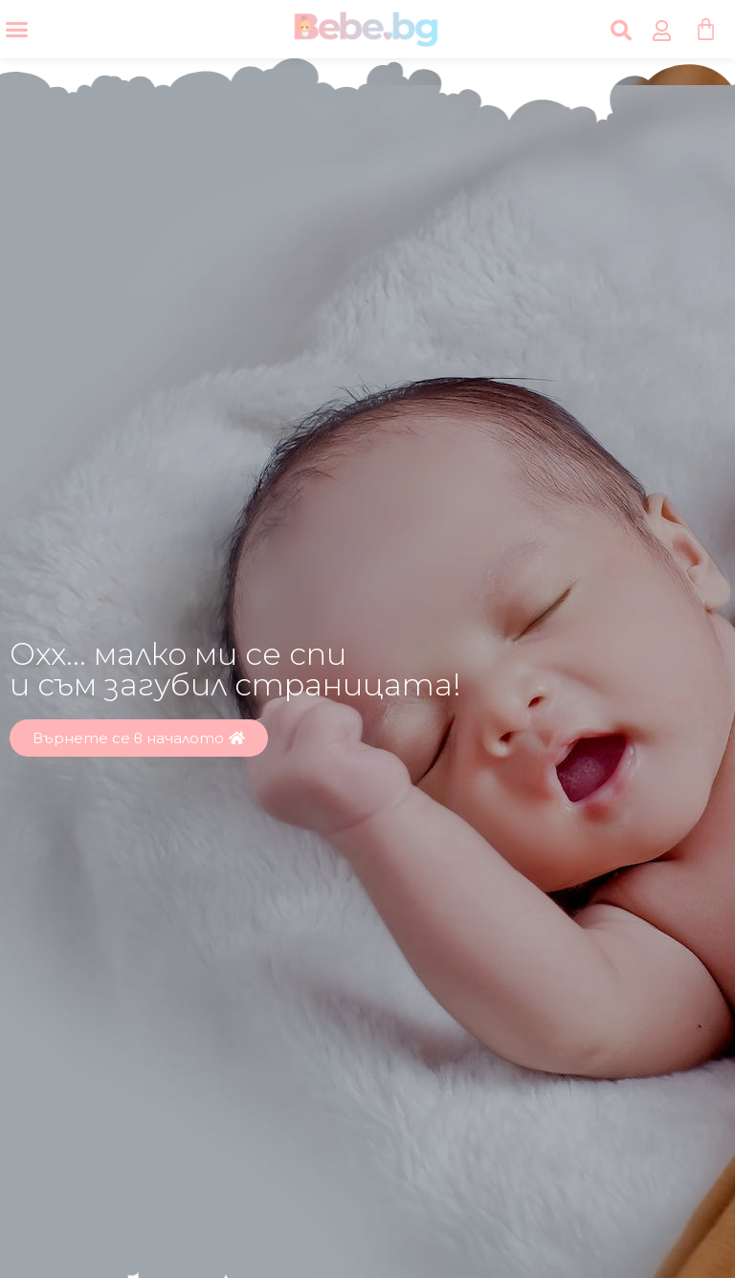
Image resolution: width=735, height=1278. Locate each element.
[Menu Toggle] (17, 29)
